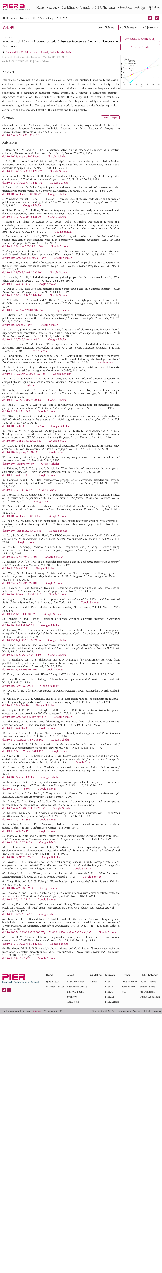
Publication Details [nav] (77, 986)
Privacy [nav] (126, 975)
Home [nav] (42, 8)
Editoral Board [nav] (147, 986)
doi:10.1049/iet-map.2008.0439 (22, 516)
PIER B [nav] (109, 986)
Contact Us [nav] (73, 1002)
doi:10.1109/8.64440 (15, 705)
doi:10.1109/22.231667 (17, 914)
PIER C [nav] (109, 992)
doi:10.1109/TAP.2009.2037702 (22, 272)
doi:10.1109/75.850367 (17, 490)
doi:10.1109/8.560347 (16, 284)
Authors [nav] (94, 981)
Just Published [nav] (147, 992)
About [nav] (54, 8)
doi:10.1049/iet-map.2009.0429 (22, 441)
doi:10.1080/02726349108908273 (24, 717)
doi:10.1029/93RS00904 (17, 686)
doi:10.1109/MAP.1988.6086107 (23, 739)
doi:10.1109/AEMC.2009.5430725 (24, 374)
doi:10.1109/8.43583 (15, 568)
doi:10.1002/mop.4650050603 (21, 156)
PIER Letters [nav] (112, 1002)
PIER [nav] (108, 981)
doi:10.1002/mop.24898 (17, 325)
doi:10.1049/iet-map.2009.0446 (22, 531)
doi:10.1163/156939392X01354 (22, 751)
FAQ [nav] (124, 992)
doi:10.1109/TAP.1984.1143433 (22, 182)
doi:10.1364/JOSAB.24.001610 (21, 655)
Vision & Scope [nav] (148, 981)
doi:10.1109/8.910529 (16, 899)
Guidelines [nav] (69, 8)
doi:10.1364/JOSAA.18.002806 (21, 640)
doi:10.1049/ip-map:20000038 (21, 452)
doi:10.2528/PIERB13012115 (17, 61)
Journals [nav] (86, 8)
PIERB (33, 18)
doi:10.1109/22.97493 (16, 819)
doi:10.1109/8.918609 (16, 788)
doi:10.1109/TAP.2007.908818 (21, 400)
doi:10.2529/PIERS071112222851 (24, 808)
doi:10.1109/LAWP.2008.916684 (23, 246)
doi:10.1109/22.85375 (16, 958)
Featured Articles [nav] (55, 986)
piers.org (26, 1011)
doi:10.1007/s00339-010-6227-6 (23, 426)
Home (9, 18)
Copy (104, 117)
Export (114, 117)
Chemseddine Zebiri (17, 52)
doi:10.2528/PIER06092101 (19, 583)
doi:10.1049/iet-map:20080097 (21, 194)
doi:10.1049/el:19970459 (18, 464)
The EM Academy (10, 1011)
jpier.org (37, 1011)
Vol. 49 (44, 18)
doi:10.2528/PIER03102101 (19, 669)
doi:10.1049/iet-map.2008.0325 (22, 594)
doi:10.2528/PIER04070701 (19, 557)
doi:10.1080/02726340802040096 (24, 258)
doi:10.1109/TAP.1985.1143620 (22, 944)
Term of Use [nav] (128, 986)
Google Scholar (41, 61)
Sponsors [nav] (72, 997)
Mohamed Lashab (38, 52)
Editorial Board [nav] (75, 992)
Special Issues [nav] (53, 981)
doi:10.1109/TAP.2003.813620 (21, 217)
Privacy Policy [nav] (129, 981)
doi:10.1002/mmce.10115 (18, 777)
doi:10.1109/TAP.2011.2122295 (22, 171)
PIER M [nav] (109, 997)
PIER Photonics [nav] (107, 8)
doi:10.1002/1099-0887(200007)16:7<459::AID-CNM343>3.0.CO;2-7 (47, 932)
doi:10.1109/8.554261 (16, 411)
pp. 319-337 (59, 18)
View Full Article (140, 47)
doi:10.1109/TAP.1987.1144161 (22, 295)
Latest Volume (104, 27)
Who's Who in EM (53, 1011)
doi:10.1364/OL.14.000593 (19, 614)
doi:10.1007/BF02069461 (18, 857)
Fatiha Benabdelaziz (60, 52)
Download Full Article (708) (140, 39)
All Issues (21, 18)
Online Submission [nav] (150, 997)
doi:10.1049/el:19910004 (18, 625)
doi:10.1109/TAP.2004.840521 (21, 339)
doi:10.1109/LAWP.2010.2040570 (23, 310)
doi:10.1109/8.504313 (16, 728)
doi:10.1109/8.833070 (16, 475)
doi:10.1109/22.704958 (17, 842)
